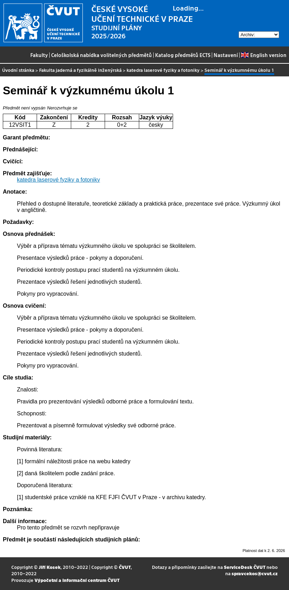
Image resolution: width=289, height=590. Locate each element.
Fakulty (39, 55)
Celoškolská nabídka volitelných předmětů (101, 55)
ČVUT (125, 567)
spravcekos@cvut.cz (255, 573)
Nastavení (226, 55)
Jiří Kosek (50, 567)
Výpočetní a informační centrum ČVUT (77, 580)
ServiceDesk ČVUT (244, 567)
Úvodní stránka (18, 70)
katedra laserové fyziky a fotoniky (163, 70)
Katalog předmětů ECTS (182, 55)
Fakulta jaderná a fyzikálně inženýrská (80, 70)
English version (263, 55)
